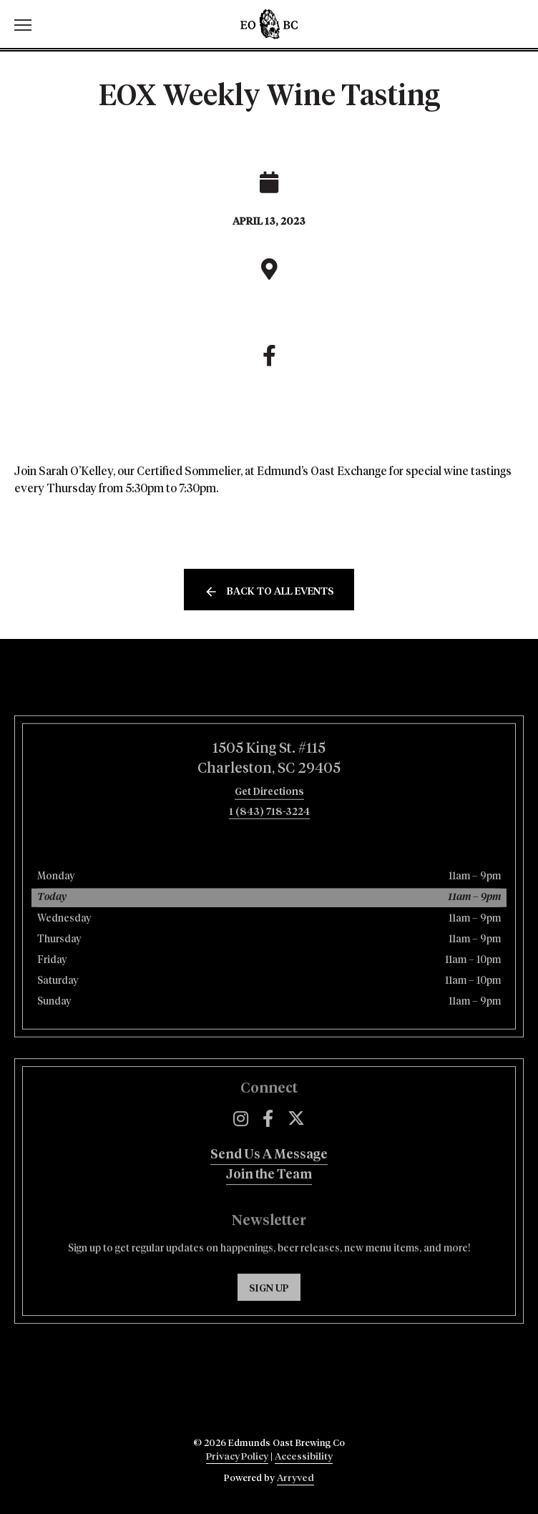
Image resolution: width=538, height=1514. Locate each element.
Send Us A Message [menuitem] (269, 1186)
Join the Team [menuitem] (269, 1206)
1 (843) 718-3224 (269, 849)
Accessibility (304, 1457)
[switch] (28, 24)
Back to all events (280, 592)
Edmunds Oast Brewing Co (269, 24)
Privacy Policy (237, 1457)
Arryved (295, 1478)
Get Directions (269, 829)
